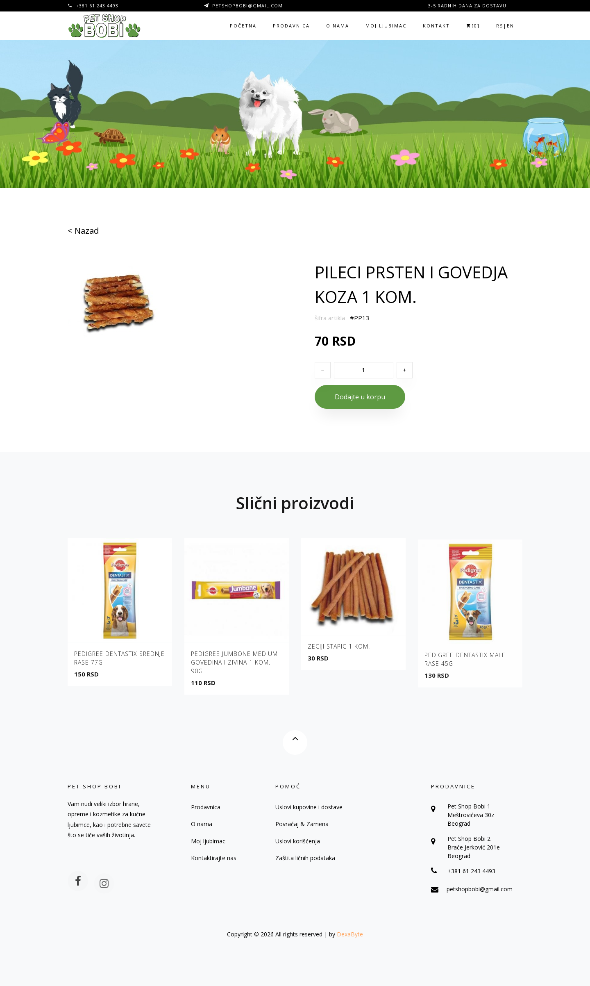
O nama (337, 26)
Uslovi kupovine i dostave (309, 807)
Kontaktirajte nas (213, 858)
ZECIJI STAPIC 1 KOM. (339, 650)
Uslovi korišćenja (297, 841)
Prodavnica (291, 26)
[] (473, 26)
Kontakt (436, 26)
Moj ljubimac (385, 26)
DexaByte (350, 934)
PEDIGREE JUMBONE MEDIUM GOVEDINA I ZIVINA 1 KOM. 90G (234, 665)
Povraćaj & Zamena (302, 824)
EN (510, 26)
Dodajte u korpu (360, 396)
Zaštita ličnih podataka (305, 858)
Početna (243, 26)
